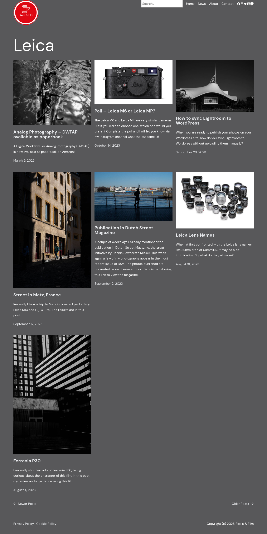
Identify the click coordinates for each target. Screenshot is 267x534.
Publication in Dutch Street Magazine (123, 230)
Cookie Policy (46, 524)
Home (190, 4)
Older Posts (243, 504)
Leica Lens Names (195, 235)
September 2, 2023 (108, 284)
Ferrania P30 (27, 461)
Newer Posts (25, 504)
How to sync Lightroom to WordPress (203, 121)
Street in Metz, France (37, 295)
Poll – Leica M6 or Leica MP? (124, 111)
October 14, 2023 (107, 145)
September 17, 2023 (27, 324)
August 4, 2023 (24, 490)
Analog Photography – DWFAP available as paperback (45, 135)
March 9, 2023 (24, 160)
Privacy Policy (23, 524)
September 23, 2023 (191, 152)
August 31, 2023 (187, 264)
